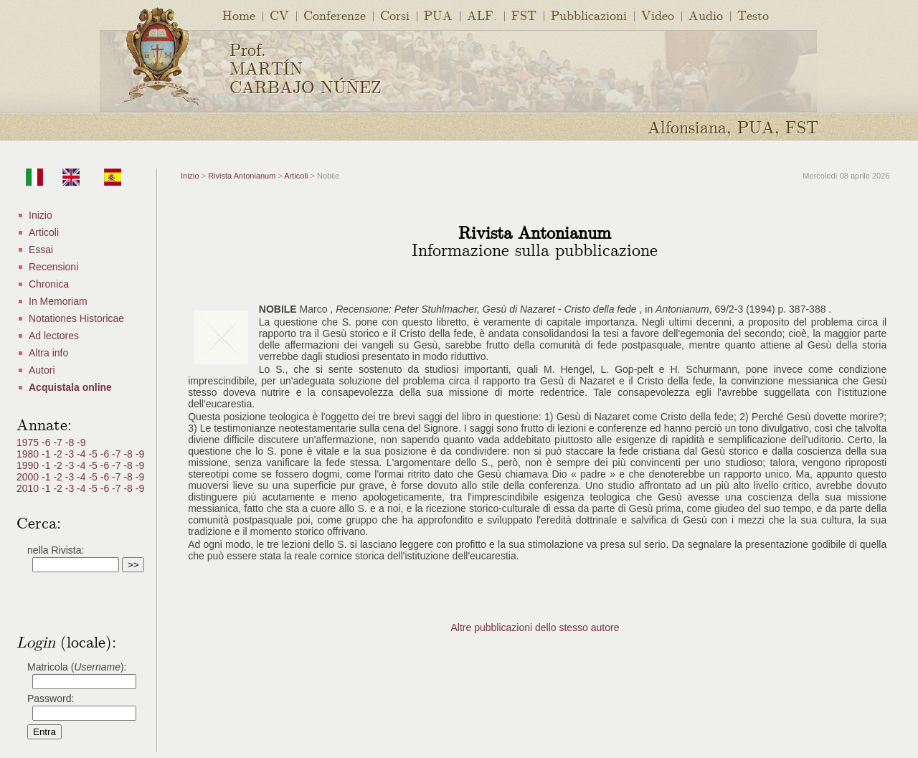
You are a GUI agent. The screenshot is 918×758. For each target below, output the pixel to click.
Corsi (395, 15)
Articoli (44, 232)
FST (523, 15)
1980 (29, 454)
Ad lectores (54, 335)
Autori (42, 370)
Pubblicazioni (589, 15)
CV (279, 15)
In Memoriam (58, 301)
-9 (81, 442)
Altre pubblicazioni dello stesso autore (534, 627)
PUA (438, 15)
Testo (753, 15)
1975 (29, 442)
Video (657, 15)
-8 (71, 442)
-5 (94, 454)
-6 (47, 442)
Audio (705, 15)
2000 (29, 477)
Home (238, 15)
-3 (71, 454)
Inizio (40, 215)
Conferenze (334, 15)
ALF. (482, 15)
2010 (29, 488)
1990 (29, 465)
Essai (41, 249)
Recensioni (53, 267)
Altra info (48, 353)
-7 (59, 442)
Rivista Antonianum (241, 175)
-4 (82, 454)
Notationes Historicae (76, 318)
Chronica (49, 284)
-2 (59, 454)
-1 (47, 454)
